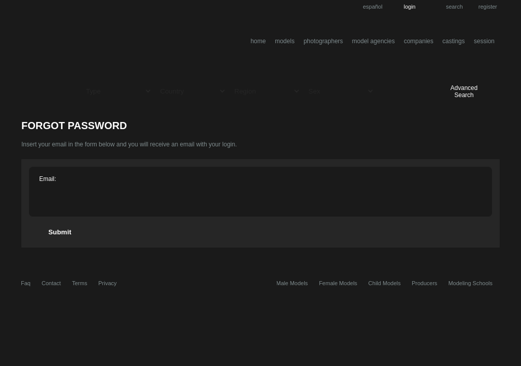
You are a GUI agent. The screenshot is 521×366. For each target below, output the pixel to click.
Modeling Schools (470, 283)
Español (373, 7)
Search (454, 7)
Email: (47, 178)
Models (285, 41)
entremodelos (122, 42)
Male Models (292, 283)
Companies (418, 41)
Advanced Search (463, 91)
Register (487, 7)
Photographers (323, 41)
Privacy (107, 283)
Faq (26, 283)
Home (258, 41)
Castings (454, 41)
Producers (424, 283)
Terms (79, 283)
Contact (51, 283)
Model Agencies (373, 41)
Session (484, 41)
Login (409, 7)
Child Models (384, 283)
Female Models (338, 283)
